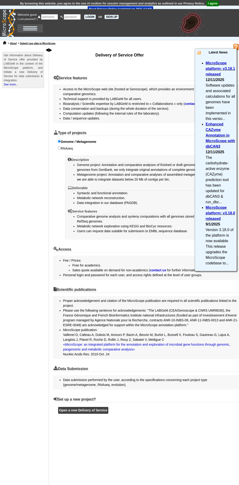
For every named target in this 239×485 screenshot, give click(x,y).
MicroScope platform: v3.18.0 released (220, 213)
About (13, 43)
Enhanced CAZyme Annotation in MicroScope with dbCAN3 (220, 135)
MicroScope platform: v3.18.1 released (220, 68)
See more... (11, 84)
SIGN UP (111, 17)
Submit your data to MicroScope (37, 43)
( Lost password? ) (28, 19)
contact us (193, 104)
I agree (212, 3)
